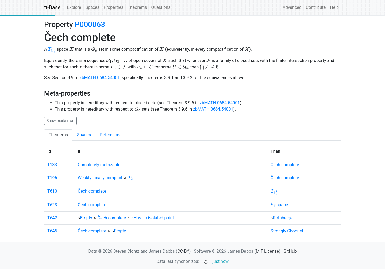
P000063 (90, 24)
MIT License (267, 251)
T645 (52, 230)
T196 (52, 177)
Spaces (92, 7)
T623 (52, 204)
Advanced (292, 7)
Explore (74, 7)
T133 (52, 164)
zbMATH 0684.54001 (100, 77)
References (110, 134)
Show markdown (60, 121)
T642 (52, 217)
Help (334, 7)
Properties (114, 7)
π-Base (52, 7)
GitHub (290, 251)
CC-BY (183, 251)
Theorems (137, 7)
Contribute (316, 7)
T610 (52, 191)
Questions (160, 7)
